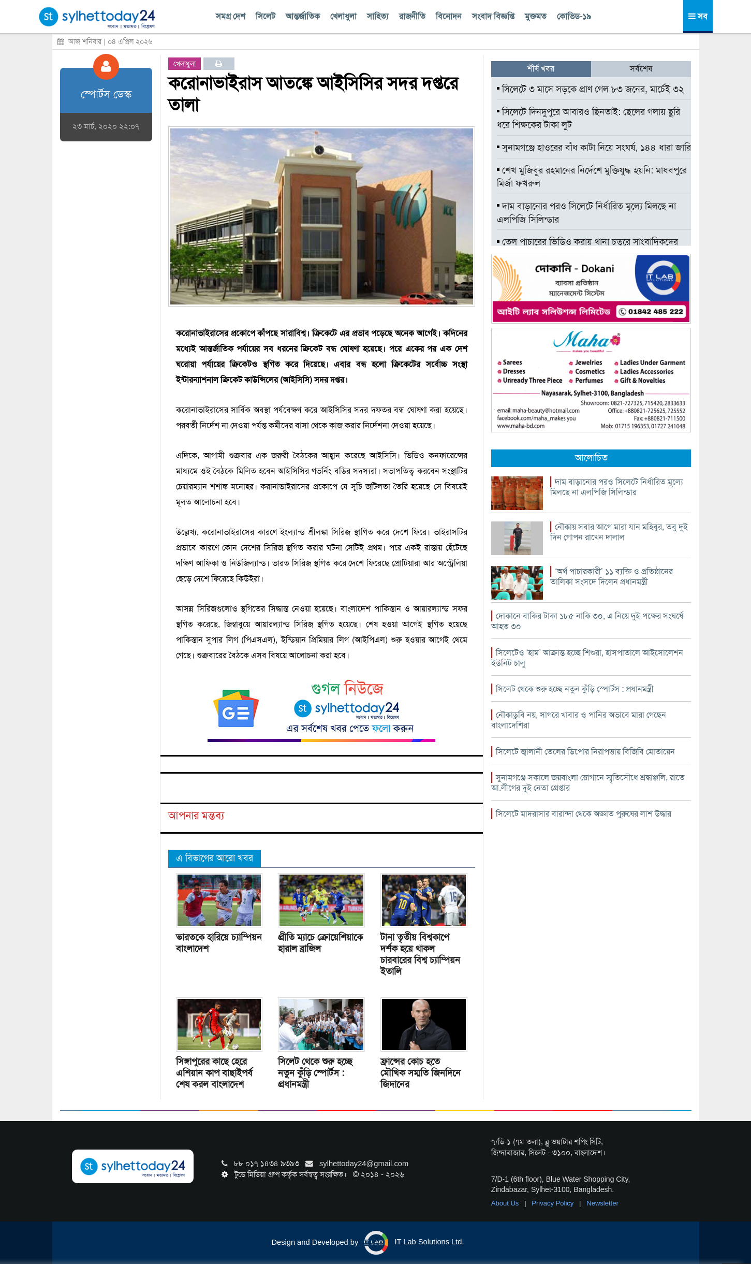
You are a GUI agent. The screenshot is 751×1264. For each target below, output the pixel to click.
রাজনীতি (412, 16)
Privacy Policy (554, 1203)
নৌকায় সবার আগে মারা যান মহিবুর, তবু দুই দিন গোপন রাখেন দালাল (619, 532)
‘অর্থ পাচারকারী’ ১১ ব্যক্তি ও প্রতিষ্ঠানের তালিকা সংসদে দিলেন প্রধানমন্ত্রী (611, 576)
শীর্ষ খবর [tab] (540, 68)
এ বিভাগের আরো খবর (214, 858)
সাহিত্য (378, 16)
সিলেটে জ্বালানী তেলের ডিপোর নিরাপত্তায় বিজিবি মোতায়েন (585, 751)
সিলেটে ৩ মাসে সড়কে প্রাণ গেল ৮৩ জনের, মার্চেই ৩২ (590, 89)
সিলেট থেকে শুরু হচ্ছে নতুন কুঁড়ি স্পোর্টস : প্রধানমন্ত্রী (315, 1073)
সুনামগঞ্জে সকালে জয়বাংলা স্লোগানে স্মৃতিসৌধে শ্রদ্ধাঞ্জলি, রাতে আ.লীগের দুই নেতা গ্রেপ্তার (588, 782)
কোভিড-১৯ (574, 16)
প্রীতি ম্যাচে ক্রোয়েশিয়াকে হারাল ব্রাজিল (320, 943)
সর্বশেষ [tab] (641, 68)
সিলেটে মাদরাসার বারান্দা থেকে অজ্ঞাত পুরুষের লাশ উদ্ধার (583, 813)
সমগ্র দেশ (230, 16)
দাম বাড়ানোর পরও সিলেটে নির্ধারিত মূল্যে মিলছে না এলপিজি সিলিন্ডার (586, 213)
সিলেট (265, 16)
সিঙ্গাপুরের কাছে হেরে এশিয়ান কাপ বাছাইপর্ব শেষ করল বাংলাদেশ (214, 1073)
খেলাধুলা (343, 16)
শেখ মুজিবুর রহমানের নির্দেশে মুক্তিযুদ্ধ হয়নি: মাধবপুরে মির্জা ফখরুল (592, 177)
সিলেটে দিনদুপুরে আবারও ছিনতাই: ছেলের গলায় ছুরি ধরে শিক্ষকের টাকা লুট (588, 119)
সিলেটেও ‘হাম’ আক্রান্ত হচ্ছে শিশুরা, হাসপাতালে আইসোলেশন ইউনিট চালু (587, 658)
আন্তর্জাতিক (303, 16)
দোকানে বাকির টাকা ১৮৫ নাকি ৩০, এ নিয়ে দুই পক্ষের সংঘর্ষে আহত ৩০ (587, 621)
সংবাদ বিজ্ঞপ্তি (493, 16)
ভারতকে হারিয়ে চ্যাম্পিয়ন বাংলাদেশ (219, 943)
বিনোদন (449, 16)
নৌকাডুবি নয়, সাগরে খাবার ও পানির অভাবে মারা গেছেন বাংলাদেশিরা (578, 720)
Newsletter (602, 1203)
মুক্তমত (536, 16)
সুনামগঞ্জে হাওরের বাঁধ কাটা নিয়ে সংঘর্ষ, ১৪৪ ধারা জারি (594, 147)
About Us (506, 1203)
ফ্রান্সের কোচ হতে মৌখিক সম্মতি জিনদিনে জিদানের (420, 1073)
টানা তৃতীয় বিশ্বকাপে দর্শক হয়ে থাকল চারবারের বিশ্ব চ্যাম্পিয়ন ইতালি (420, 954)
